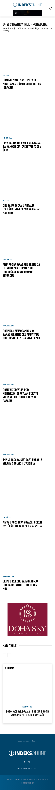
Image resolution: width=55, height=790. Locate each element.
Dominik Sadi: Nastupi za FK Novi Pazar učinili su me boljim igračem (22, 84)
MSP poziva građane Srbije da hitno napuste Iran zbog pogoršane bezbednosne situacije (21, 269)
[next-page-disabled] (9, 655)
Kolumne (27, 707)
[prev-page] (4, 655)
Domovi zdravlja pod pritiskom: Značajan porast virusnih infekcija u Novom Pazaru (20, 395)
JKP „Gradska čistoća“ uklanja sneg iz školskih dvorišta (22, 461)
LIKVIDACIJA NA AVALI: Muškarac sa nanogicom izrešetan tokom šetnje (22, 146)
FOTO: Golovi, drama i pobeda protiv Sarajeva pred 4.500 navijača (27, 713)
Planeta (7, 259)
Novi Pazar (8, 326)
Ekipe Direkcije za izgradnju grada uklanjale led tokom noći (20, 585)
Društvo (7, 517)
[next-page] (29, 720)
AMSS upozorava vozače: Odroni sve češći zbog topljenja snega (23, 524)
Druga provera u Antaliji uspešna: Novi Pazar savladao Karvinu (21, 209)
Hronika (7, 138)
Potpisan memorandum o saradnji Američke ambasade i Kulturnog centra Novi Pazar (22, 334)
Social (6, 75)
